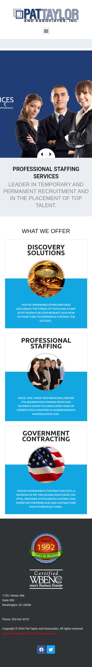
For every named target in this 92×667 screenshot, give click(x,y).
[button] (46, 31)
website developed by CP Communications (29, 633)
